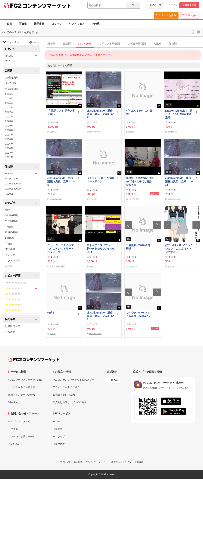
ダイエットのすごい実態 (139, 112)
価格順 (173, 43)
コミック (56, 23)
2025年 (9, 98)
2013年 (9, 152)
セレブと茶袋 (134, 199)
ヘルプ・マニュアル (19, 421)
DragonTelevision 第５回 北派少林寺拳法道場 (178, 114)
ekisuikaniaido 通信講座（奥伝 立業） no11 (179, 181)
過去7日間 (10, 83)
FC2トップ (65, 462)
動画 (9, 23)
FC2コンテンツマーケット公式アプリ (73, 379)
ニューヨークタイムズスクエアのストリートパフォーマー (60, 249)
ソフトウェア (77, 23)
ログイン (172, 5)
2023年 (9, 107)
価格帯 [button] (21, 167)
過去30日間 (11, 89)
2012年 (9, 157)
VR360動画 (11, 221)
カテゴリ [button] (21, 203)
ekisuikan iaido (95, 132)
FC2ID (56, 421)
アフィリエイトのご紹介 (66, 387)
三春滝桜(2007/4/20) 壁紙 (139, 247)
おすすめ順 (84, 43)
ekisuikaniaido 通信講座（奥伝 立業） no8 (100, 316)
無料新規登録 (189, 5)
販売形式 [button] (21, 319)
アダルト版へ (190, 15)
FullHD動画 (11, 232)
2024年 (9, 103)
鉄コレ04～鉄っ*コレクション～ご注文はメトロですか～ (179, 249)
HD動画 (9, 238)
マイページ (155, 5)
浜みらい (171, 266)
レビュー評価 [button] (21, 276)
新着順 (51, 43)
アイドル (10, 61)
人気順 (157, 43)
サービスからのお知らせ (21, 387)
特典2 (50, 312)
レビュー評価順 (136, 43)
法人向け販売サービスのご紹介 (70, 402)
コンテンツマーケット (46, 5)
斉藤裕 (52, 334)
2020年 (9, 121)
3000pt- (9, 193)
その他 (95, 23)
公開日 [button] (21, 71)
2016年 (9, 139)
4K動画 (9, 226)
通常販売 (10, 331)
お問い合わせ (15, 444)
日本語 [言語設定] (114, 379)
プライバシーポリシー (97, 462)
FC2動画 (57, 429)
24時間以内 (11, 77)
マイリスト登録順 (109, 43)
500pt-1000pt (12, 178)
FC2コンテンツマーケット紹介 (25, 379)
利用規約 (13, 402)
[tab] (124, 44)
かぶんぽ (93, 199)
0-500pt (21, 173)
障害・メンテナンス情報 (21, 394)
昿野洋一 (132, 132)
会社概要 (78, 462)
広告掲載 (138, 462)
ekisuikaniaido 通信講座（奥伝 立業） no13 (100, 114)
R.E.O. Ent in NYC (57, 266)
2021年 (9, 116)
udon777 (53, 132)
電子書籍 (39, 23)
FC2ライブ (59, 436)
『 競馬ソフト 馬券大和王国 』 (61, 112)
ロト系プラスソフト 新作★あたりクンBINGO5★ (100, 249)
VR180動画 (11, 215)
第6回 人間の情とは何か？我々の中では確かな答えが (140, 181)
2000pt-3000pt (13, 188)
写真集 (23, 23)
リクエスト (14, 429)
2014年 (9, 148)
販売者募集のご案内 (64, 394)
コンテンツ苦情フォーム (21, 436)
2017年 (9, 134)
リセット (34, 42)
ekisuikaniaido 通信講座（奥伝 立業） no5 (61, 181)
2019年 (9, 125)
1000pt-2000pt (13, 183)
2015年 (9, 143)
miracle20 (132, 266)
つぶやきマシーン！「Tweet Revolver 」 (138, 314)
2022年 (9, 112)
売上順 (67, 43)
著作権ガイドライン (121, 462)
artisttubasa (172, 132)
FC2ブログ (59, 444)
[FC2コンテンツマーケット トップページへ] (33, 359)
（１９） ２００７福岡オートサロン (100, 180)
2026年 (9, 94)
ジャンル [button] (21, 49)
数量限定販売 (12, 326)
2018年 (9, 130)
